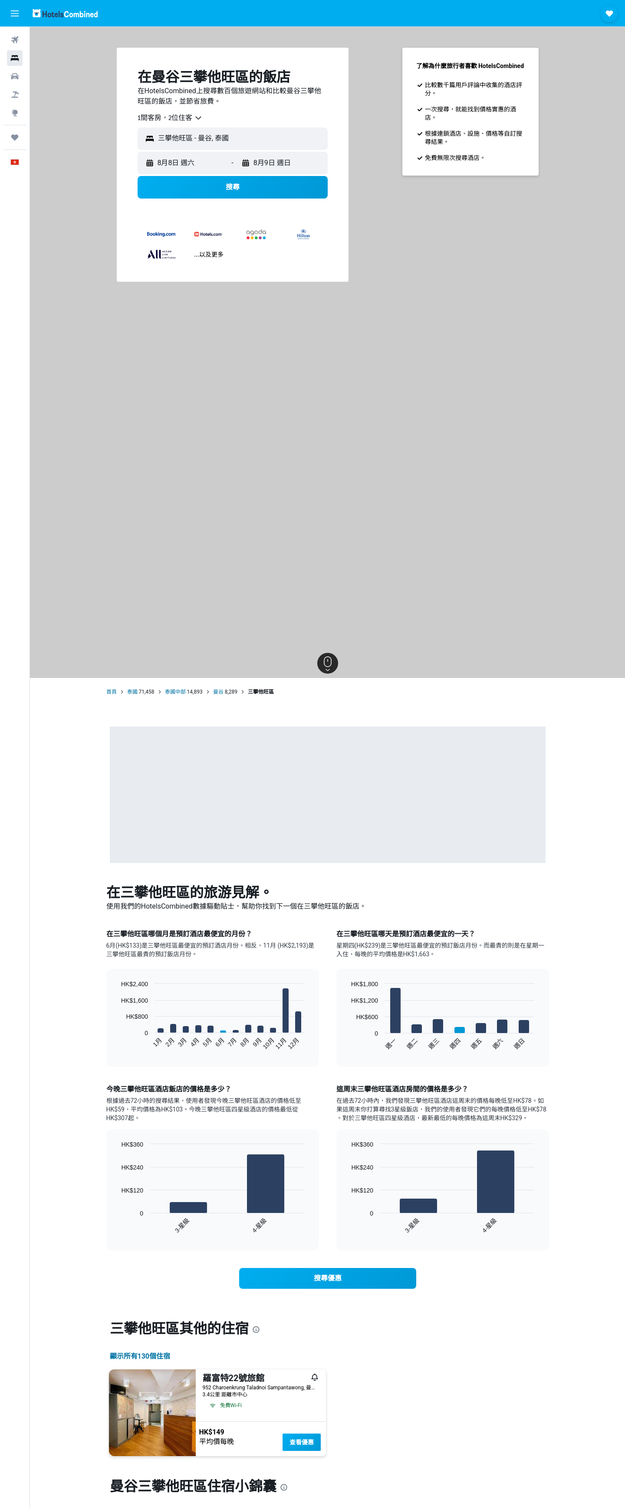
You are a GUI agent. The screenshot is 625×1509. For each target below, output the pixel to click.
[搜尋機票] (14, 40)
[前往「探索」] (14, 112)
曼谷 (218, 692)
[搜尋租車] (14, 76)
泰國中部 (175, 692)
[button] (14, 13)
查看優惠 (301, 1442)
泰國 (132, 692)
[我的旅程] (14, 137)
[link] (327, 1278)
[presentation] (256, 1329)
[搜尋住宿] (14, 58)
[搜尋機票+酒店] (14, 94)
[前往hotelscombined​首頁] (65, 13)
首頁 (111, 692)
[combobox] (170, 118)
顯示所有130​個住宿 (140, 1356)
